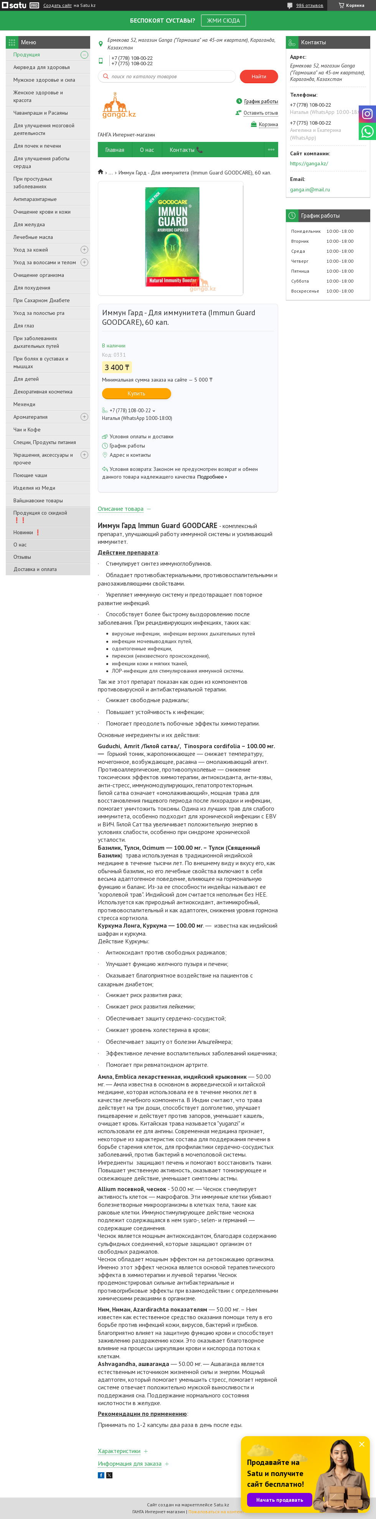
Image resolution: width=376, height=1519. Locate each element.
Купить (136, 393)
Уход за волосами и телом (44, 262)
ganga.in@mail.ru (310, 189)
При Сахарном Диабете (41, 300)
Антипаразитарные (35, 199)
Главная (115, 150)
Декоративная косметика (43, 391)
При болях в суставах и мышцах (40, 362)
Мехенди (24, 404)
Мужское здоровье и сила (44, 79)
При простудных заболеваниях (32, 182)
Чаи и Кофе (27, 429)
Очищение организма (38, 275)
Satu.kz (221, 1504)
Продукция (26, 54)
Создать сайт (57, 5)
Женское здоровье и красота (38, 96)
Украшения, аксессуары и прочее (43, 458)
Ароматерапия (30, 416)
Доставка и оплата (35, 569)
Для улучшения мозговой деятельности (43, 129)
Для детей (26, 378)
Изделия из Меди (34, 487)
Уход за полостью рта (38, 312)
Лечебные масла (33, 237)
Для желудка (29, 224)
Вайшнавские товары (38, 500)
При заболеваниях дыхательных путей (36, 342)
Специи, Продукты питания (44, 442)
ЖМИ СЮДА (223, 20)
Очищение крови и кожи (42, 211)
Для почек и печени (37, 145)
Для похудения (31, 287)
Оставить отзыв (261, 113)
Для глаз (23, 325)
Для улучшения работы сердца (41, 162)
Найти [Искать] (259, 76)
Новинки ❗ (27, 532)
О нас (19, 544)
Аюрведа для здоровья (41, 67)
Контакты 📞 (186, 150)
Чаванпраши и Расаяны (40, 112)
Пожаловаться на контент (216, 1511)
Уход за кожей (30, 249)
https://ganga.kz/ (309, 163)
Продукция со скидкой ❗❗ (40, 516)
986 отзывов (309, 5)
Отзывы (22, 556)
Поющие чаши (30, 475)
